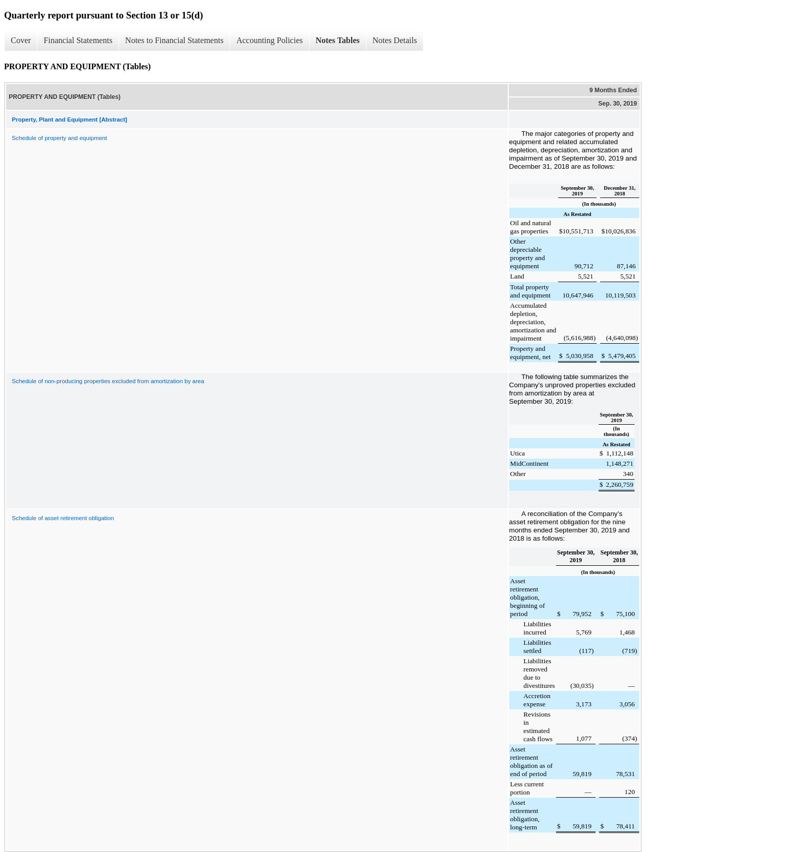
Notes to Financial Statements (174, 40)
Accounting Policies (269, 40)
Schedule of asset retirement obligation (63, 518)
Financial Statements (78, 40)
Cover (21, 40)
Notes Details (395, 40)
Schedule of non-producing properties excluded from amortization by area (108, 381)
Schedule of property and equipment (59, 138)
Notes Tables (338, 40)
